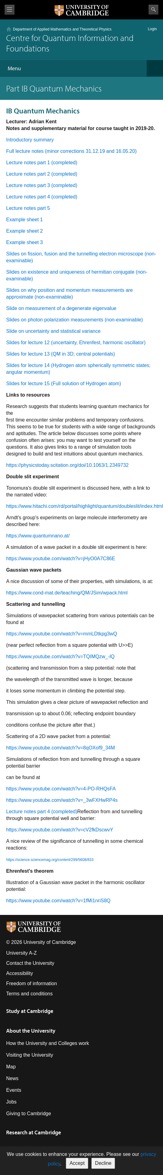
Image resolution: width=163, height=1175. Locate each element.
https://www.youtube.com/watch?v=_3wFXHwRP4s (61, 800)
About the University (30, 1030)
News (12, 1078)
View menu (9, 10)
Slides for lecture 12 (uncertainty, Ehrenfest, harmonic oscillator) (75, 342)
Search (153, 9)
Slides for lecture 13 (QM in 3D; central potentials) (60, 354)
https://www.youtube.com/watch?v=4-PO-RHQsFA (61, 788)
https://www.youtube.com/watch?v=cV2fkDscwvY (59, 829)
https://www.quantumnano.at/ (38, 535)
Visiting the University (29, 1055)
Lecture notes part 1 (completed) (41, 162)
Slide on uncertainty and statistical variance (53, 331)
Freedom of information (31, 983)
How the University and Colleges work (47, 1043)
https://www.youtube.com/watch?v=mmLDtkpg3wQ (61, 633)
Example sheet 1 (24, 219)
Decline (103, 1163)
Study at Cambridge (29, 1010)
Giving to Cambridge (28, 1113)
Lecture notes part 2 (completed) (41, 174)
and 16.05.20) (121, 151)
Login (152, 29)
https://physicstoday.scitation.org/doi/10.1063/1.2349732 (67, 465)
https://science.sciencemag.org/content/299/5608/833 (49, 860)
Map (11, 1066)
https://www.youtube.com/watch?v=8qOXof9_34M (60, 747)
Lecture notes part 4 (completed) (41, 196)
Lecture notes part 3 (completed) (41, 185)
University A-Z (21, 953)
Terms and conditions (29, 993)
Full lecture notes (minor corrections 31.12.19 (55, 151)
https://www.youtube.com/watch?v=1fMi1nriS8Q (58, 900)
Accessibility (19, 973)
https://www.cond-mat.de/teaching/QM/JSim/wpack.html (67, 592)
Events (13, 1090)
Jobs (11, 1101)
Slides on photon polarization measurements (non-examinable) (74, 319)
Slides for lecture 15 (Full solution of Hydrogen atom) (63, 383)
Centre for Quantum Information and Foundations (69, 43)
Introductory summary (30, 139)
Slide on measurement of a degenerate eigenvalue (61, 308)
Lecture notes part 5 (28, 208)
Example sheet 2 (24, 231)
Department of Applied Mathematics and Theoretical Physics (62, 29)
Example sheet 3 (24, 242)
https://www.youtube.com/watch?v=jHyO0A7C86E (60, 558)
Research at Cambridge (33, 1132)
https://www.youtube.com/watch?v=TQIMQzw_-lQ (60, 656)
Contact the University (30, 963)
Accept (77, 1163)
